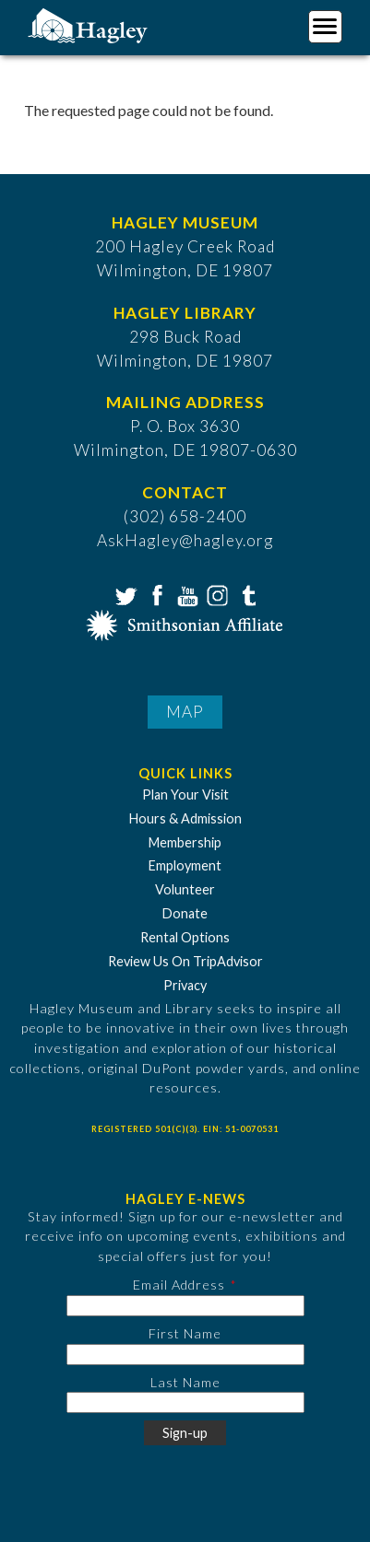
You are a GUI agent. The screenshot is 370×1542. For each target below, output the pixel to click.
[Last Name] (185, 1402)
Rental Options (185, 937)
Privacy (185, 985)
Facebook (155, 594)
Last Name (185, 1382)
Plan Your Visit (185, 794)
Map (185, 711)
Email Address (179, 1284)
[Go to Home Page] (90, 24)
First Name (185, 1333)
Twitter (124, 594)
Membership (185, 842)
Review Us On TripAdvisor (185, 961)
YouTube (185, 594)
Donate (185, 913)
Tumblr (246, 594)
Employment (185, 865)
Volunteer (185, 889)
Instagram (216, 594)
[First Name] (185, 1354)
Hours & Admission (185, 818)
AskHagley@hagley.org (185, 540)
